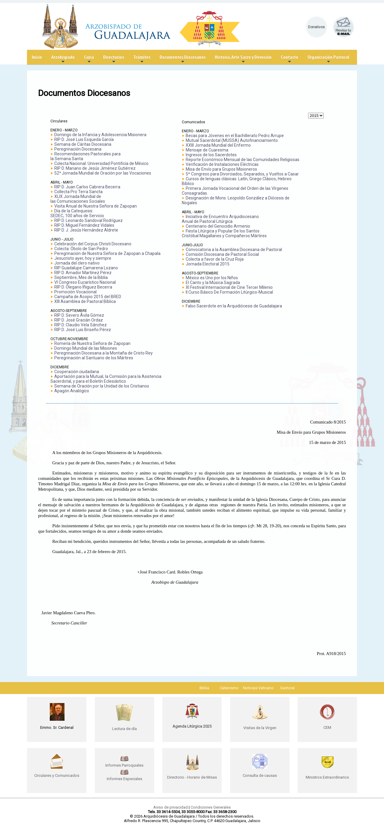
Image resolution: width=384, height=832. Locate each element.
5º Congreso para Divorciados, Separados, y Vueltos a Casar (242, 174)
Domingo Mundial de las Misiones (85, 348)
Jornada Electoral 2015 (208, 264)
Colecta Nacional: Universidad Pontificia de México (101, 163)
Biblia (204, 688)
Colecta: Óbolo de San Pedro (81, 248)
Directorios (113, 59)
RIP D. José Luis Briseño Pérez (82, 329)
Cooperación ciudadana (76, 371)
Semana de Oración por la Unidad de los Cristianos (101, 386)
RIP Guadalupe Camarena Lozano (86, 267)
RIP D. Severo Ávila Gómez (79, 315)
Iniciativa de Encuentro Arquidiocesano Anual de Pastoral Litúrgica (220, 219)
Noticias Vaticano (258, 688)
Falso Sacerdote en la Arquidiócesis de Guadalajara (234, 306)
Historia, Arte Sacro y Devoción (243, 59)
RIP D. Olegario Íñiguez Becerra (83, 287)
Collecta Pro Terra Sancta (78, 191)
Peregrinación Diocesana (77, 149)
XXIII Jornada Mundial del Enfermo (218, 145)
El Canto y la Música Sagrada (213, 282)
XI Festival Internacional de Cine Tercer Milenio (229, 287)
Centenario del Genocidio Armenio (218, 226)
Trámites (141, 59)
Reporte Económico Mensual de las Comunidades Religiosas (242, 159)
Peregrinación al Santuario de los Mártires (93, 357)
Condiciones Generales (210, 807)
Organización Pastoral (328, 59)
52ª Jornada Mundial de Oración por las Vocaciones (102, 173)
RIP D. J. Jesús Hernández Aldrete (86, 230)
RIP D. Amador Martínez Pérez (83, 272)
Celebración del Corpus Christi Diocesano (92, 243)
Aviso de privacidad (170, 807)
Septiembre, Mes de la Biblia (81, 277)
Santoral (287, 688)
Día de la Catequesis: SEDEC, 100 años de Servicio (77, 213)
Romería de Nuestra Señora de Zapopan (92, 343)
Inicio (37, 57)
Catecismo (229, 688)
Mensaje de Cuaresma (207, 150)
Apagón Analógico (71, 390)
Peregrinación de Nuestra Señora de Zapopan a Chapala (107, 253)
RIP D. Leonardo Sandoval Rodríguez (88, 220)
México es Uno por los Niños (212, 277)
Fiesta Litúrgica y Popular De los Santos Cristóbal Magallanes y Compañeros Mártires (224, 233)
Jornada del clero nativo (77, 263)
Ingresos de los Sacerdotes (211, 154)
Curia (89, 59)
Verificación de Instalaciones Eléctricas (222, 164)
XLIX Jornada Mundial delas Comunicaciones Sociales (77, 199)
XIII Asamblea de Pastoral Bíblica (85, 301)
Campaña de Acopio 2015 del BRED (87, 296)
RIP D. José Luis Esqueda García (84, 139)
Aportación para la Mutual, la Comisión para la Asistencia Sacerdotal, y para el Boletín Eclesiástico (105, 379)
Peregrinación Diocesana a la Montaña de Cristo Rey (103, 353)
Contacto (289, 59)
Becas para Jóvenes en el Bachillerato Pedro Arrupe (235, 135)
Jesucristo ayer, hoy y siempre (82, 258)
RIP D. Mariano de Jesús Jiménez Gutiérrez (95, 168)
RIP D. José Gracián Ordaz (78, 320)
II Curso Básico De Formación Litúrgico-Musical (229, 292)
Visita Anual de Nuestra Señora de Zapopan (95, 206)
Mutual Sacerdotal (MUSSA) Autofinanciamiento (232, 140)
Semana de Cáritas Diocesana (82, 144)
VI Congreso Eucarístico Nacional (85, 282)
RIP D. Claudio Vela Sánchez (80, 324)
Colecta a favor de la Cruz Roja (215, 259)
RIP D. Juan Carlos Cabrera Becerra (87, 186)
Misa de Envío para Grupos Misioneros (221, 169)
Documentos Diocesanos (183, 59)
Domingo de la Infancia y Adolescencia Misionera (100, 134)
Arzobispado (63, 59)
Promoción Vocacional (75, 291)
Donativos (316, 27)
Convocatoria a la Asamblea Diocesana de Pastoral (234, 249)
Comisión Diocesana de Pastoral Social (222, 254)
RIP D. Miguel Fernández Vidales (84, 225)
